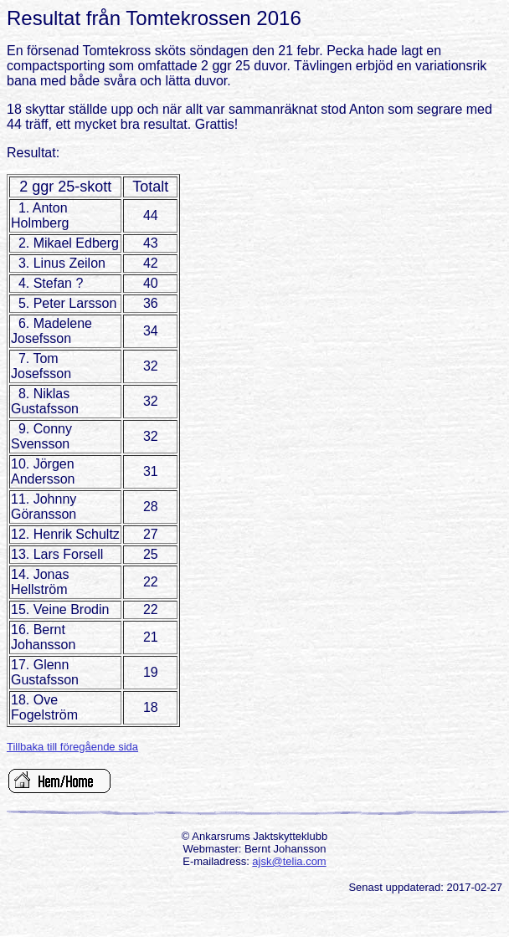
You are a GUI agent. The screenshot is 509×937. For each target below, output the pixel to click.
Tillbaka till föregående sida (72, 746)
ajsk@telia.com (289, 861)
